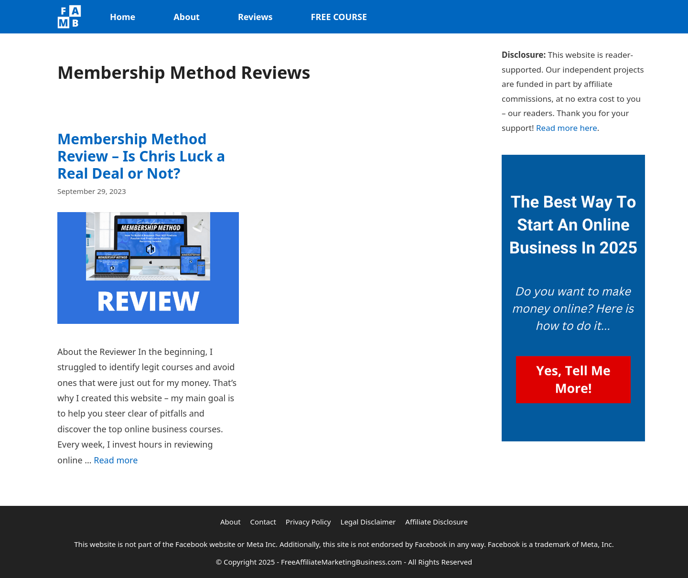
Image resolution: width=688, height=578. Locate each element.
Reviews (255, 16)
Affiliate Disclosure (436, 521)
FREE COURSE (339, 16)
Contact (263, 521)
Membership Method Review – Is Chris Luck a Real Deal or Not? (141, 156)
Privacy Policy (308, 521)
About (186, 16)
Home (122, 16)
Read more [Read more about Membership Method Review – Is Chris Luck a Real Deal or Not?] (116, 460)
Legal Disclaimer (368, 521)
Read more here (566, 127)
